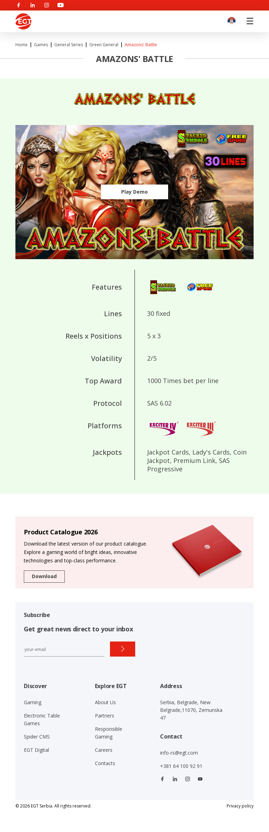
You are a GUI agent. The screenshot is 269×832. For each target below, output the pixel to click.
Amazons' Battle (141, 45)
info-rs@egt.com (179, 752)
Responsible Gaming (108, 733)
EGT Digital (36, 750)
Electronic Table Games (42, 719)
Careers (103, 750)
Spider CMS (37, 736)
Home (21, 45)
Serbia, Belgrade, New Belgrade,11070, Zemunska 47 (191, 710)
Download (44, 576)
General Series (68, 45)
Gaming (32, 702)
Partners (104, 715)
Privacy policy (240, 806)
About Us (105, 702)
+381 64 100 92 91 (181, 766)
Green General (103, 45)
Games (41, 45)
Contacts (105, 763)
